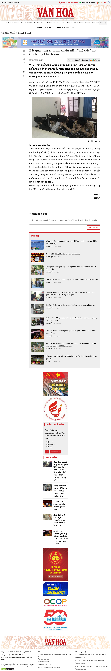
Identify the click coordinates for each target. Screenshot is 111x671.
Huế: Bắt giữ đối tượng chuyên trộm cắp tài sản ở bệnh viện (59, 520)
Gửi (47, 452)
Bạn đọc (39, 27)
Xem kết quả (55, 452)
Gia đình (49, 23)
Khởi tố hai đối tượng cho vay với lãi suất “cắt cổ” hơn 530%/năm (72, 279)
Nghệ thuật (56, 23)
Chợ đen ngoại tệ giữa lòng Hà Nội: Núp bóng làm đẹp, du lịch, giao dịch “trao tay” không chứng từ (70, 293)
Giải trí (63, 23)
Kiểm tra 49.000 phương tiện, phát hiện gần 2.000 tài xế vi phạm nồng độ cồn (71, 331)
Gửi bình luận (93, 227)
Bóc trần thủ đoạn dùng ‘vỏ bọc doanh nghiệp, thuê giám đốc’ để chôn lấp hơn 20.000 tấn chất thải (71, 344)
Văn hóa (17, 23)
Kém (49, 447)
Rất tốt (50, 442)
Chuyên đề (95, 23)
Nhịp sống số (47, 27)
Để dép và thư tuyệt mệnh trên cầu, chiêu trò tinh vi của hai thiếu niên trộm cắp (71, 242)
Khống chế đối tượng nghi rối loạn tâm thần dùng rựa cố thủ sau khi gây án (71, 267)
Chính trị (10, 23)
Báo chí (23, 23)
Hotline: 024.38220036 (68, 3)
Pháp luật (103, 23)
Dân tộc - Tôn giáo (85, 23)
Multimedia (65, 27)
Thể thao (37, 23)
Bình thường (52, 444)
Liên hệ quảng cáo (87, 3)
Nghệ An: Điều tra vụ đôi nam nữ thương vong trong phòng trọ (70, 305)
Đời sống (69, 23)
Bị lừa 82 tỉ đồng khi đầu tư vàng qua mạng (63, 253)
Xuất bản (30, 23)
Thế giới (58, 27)
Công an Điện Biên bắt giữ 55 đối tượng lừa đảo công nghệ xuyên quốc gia (71, 357)
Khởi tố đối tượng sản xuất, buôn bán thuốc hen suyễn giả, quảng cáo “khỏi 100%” (71, 319)
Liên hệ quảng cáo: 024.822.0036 (49, 667)
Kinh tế (75, 23)
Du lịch (43, 23)
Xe (53, 27)
